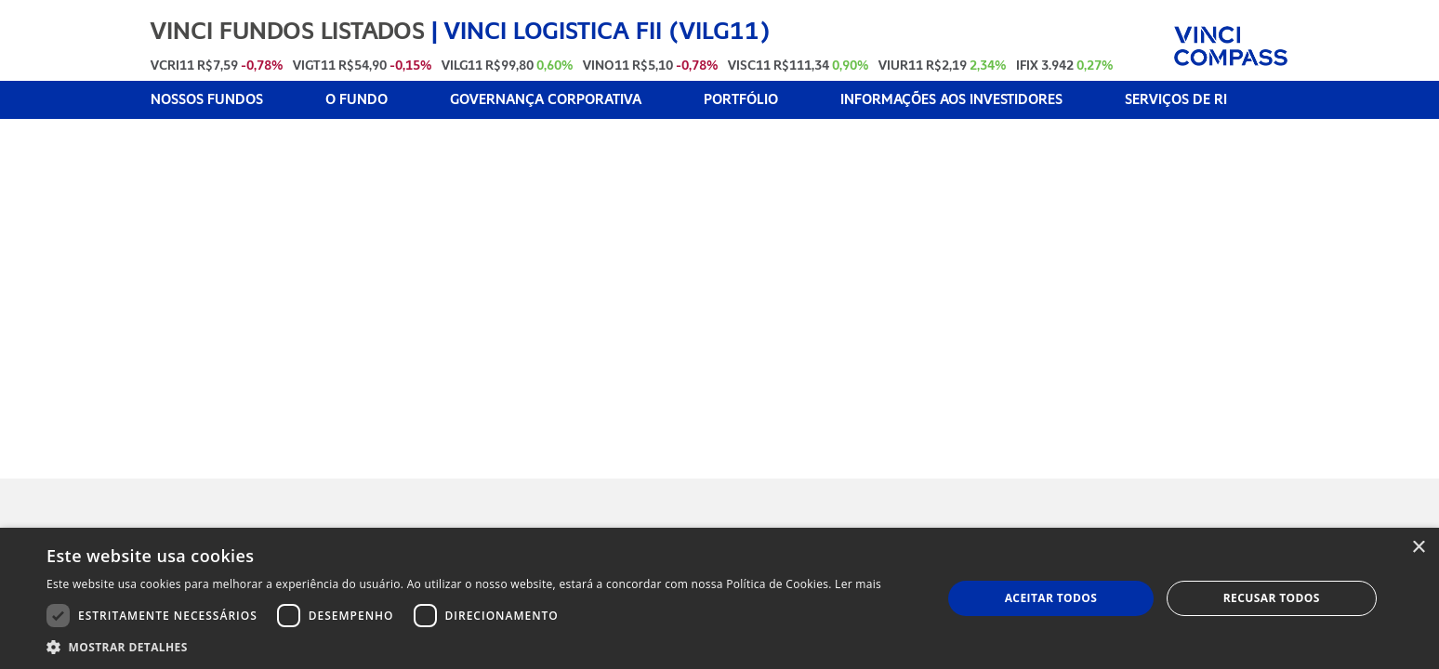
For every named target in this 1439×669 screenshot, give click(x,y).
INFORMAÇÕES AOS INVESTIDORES (951, 100)
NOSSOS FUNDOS (207, 100)
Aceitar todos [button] (1051, 598)
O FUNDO (356, 100)
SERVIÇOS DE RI (1176, 100)
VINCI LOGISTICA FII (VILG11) (607, 31)
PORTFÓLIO (741, 100)
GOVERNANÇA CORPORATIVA (545, 100)
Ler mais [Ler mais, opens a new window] (858, 584)
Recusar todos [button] (1271, 598)
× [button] (1418, 548)
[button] (463, 646)
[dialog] (719, 598)
